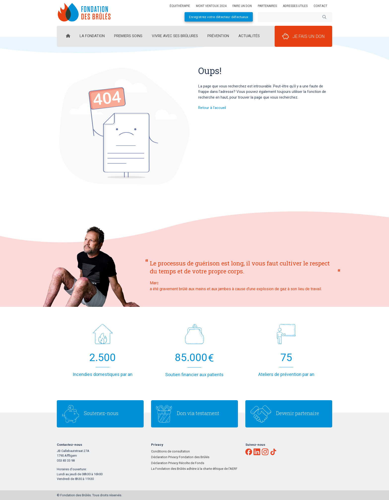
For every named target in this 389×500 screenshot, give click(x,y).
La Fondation (92, 36)
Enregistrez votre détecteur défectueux (218, 17)
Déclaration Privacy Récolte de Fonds (177, 463)
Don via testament (198, 413)
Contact (320, 6)
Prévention (218, 36)
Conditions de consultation (170, 451)
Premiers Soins (128, 36)
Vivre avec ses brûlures (175, 36)
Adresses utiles (295, 6)
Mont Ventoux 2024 (211, 6)
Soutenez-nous (101, 413)
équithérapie (180, 6)
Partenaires (267, 6)
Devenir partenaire (297, 413)
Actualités (249, 36)
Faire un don (242, 6)
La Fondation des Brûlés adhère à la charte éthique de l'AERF (194, 469)
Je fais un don (303, 36)
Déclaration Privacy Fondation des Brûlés (180, 457)
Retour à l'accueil (212, 107)
